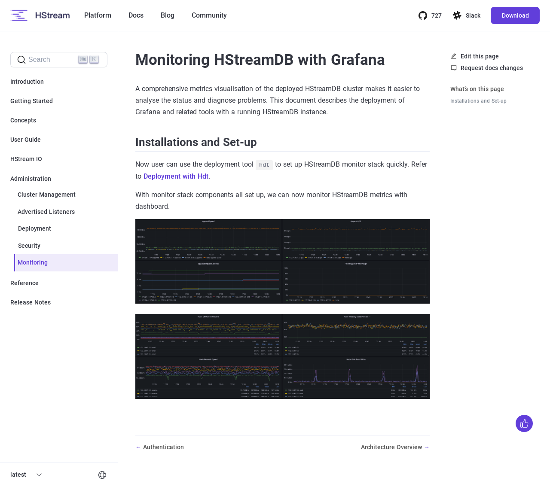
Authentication (163, 447)
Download (515, 15)
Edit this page (480, 56)
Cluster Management (47, 194)
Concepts (23, 120)
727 (430, 15)
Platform (97, 15)
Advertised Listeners (46, 211)
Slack (466, 15)
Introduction (27, 81)
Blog (167, 15)
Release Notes (30, 302)
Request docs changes (492, 67)
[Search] (58, 59)
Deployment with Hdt (176, 176)
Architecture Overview (392, 447)
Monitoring (33, 262)
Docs (136, 15)
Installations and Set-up (478, 101)
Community (209, 15)
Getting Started (31, 100)
